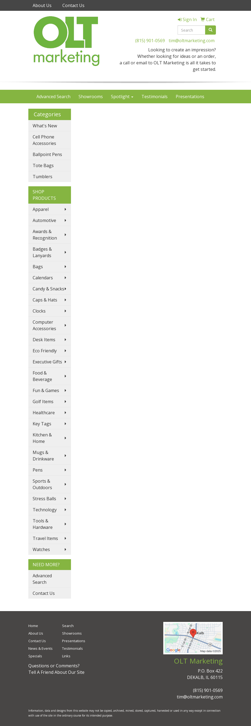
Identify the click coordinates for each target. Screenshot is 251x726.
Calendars (43, 278)
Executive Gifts (47, 362)
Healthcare (44, 413)
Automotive (44, 220)
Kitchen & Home (42, 438)
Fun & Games (46, 390)
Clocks (39, 311)
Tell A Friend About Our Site (56, 672)
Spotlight (122, 97)
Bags (38, 267)
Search (68, 625)
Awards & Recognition (45, 234)
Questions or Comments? (54, 666)
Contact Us (73, 5)
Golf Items (43, 402)
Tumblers (42, 177)
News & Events (40, 648)
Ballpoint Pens (47, 154)
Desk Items (44, 340)
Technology (45, 510)
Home (33, 625)
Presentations (190, 97)
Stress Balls (44, 499)
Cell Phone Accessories (44, 140)
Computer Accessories (44, 325)
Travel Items (45, 538)
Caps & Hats (45, 300)
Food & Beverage (42, 376)
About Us (42, 5)
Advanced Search (53, 97)
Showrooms (91, 97)
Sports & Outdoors (42, 484)
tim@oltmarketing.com (192, 41)
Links (66, 656)
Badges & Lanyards (42, 252)
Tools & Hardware (43, 524)
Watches (41, 549)
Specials (35, 656)
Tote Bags (43, 165)
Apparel (41, 209)
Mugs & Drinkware (43, 455)
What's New (45, 126)
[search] (210, 30)
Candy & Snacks (48, 289)
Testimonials (154, 97)
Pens (38, 470)
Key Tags (42, 424)
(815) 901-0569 (150, 41)
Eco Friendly (45, 351)
